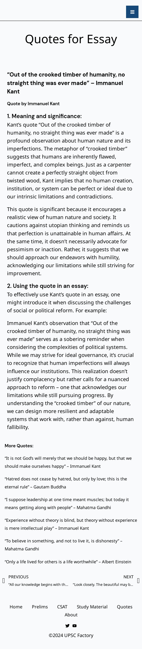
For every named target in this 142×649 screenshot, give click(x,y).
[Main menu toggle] (132, 12)
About (71, 615)
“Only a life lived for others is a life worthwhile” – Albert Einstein (68, 561)
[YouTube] (74, 626)
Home (16, 607)
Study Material (92, 607)
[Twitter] (67, 626)
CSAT (62, 607)
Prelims (40, 607)
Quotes (124, 607)
